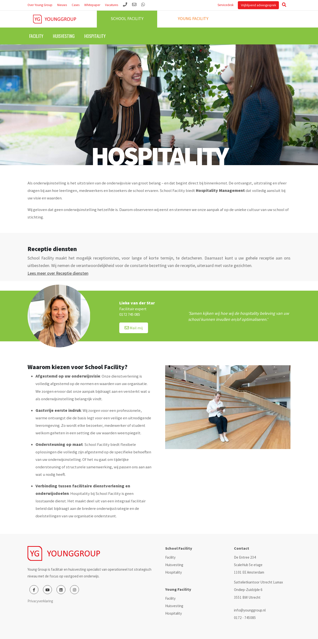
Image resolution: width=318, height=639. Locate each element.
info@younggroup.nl (250, 610)
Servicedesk (225, 5)
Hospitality (95, 36)
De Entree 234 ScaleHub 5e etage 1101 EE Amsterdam (249, 565)
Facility (36, 36)
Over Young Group (40, 5)
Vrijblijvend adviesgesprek (258, 5)
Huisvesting (64, 36)
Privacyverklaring (40, 601)
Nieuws (62, 5)
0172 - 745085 (245, 617)
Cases (75, 5)
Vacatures (111, 5)
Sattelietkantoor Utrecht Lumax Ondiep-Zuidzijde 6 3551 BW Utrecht (258, 589)
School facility (127, 18)
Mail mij (134, 327)
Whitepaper (92, 5)
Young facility (193, 18)
